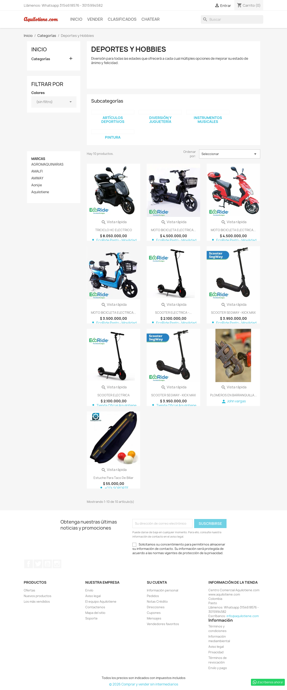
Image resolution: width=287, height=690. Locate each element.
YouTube (47, 564)
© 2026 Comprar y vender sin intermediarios (143, 684)
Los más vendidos (37, 601)
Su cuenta (157, 582)
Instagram (57, 564)
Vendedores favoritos (163, 624)
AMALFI (37, 171)
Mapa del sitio (95, 613)
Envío (89, 590)
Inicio (76, 19)
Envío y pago (217, 668)
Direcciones (156, 607)
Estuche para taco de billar (113, 478)
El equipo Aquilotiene (100, 601)
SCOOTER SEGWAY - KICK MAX (233, 312)
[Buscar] (232, 19)
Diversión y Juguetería (160, 119)
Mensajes (154, 618)
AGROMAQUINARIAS (47, 164)
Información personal (162, 590)
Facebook (28, 564)
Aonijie (36, 185)
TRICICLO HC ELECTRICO (113, 230)
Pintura (113, 137)
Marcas (38, 159)
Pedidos (153, 596)
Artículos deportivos (112, 119)
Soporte (91, 618)
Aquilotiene (40, 192)
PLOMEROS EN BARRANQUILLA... (233, 395)
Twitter (38, 564)
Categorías (40, 59)
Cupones (154, 613)
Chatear (150, 19)
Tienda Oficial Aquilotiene (113, 405)
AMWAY (37, 178)
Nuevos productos (37, 596)
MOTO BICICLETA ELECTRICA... (173, 230)
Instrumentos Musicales (208, 119)
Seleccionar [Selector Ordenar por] (229, 154)
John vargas (233, 401)
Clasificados (122, 19)
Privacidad (216, 652)
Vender (95, 19)
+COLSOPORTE (113, 488)
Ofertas (29, 590)
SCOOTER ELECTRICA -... (173, 312)
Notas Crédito (157, 601)
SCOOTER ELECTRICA (113, 395)
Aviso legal (93, 596)
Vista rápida (114, 222)
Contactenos (95, 607)
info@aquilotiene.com (243, 616)
